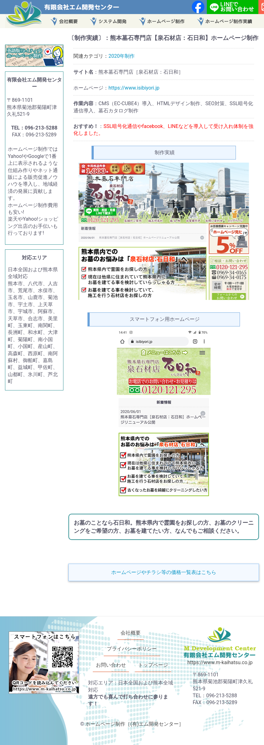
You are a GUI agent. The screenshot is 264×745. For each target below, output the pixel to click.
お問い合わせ (111, 665)
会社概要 (131, 633)
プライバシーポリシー (132, 649)
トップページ (153, 665)
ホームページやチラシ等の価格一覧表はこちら (163, 572)
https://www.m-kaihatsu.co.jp (220, 663)
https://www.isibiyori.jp (133, 88)
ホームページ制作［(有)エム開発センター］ (134, 724)
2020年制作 (121, 56)
